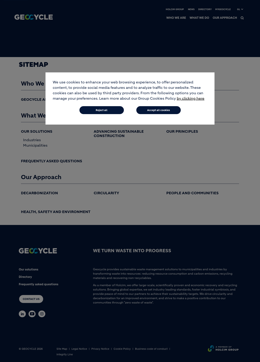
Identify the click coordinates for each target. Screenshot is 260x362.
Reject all (101, 110)
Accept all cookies (158, 110)
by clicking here (190, 98)
